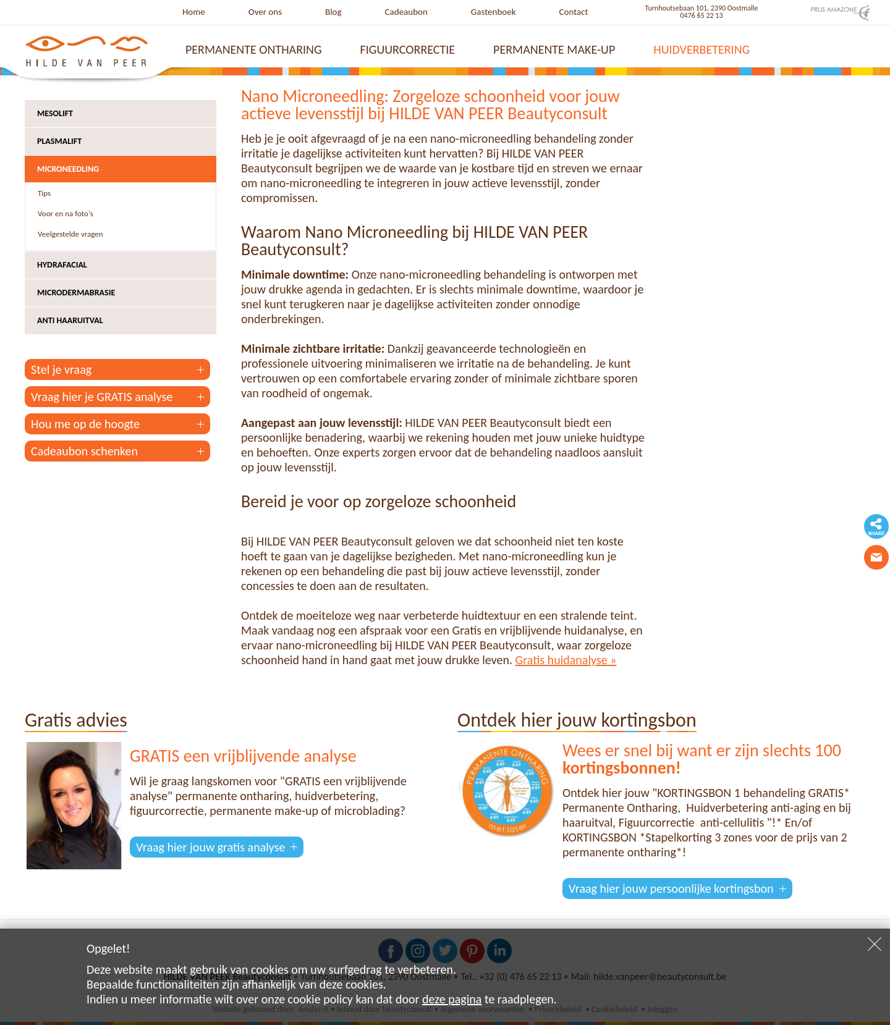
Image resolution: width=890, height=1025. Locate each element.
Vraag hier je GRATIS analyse (101, 396)
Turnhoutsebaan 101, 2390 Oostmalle (701, 8)
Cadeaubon (406, 11)
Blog (333, 11)
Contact (573, 11)
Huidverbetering (701, 49)
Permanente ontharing (253, 49)
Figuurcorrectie (408, 49)
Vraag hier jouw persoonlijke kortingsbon (671, 888)
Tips (44, 193)
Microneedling (68, 169)
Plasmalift (59, 141)
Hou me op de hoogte (85, 423)
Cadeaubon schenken (84, 451)
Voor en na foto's (65, 213)
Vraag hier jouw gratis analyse (210, 847)
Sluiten (874, 944)
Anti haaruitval (70, 320)
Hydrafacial (62, 264)
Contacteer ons (876, 557)
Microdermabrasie (76, 292)
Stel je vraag (61, 369)
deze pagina (451, 999)
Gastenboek (493, 11)
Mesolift (55, 113)
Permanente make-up (554, 49)
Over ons (265, 11)
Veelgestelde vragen (70, 233)
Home (193, 11)
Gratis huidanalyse (563, 659)
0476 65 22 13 (701, 15)
